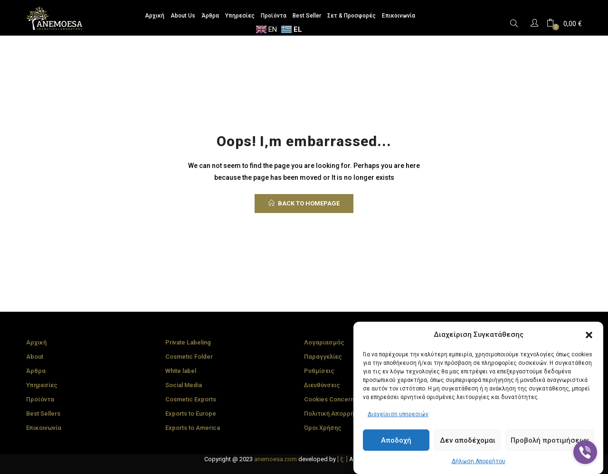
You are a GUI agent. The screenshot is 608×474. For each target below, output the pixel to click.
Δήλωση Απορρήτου (478, 461)
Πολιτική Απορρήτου (334, 413)
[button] (589, 335)
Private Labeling (188, 342)
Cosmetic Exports (190, 399)
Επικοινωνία (43, 427)
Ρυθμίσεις (319, 370)
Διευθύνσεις (322, 385)
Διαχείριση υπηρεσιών (398, 414)
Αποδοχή (396, 440)
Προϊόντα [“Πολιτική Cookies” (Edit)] (40, 399)
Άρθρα (36, 370)
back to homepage (304, 203)
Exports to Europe (190, 413)
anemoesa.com (275, 459)
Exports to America (192, 427)
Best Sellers (43, 413)
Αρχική (36, 342)
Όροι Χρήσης (323, 427)
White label (180, 370)
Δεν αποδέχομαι (467, 440)
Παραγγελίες (323, 356)
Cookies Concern (329, 399)
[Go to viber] (585, 452)
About (34, 356)
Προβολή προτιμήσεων (550, 440)
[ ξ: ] (342, 459)
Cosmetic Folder (189, 356)
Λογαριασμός (324, 342)
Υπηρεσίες (41, 385)
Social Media (183, 385)
